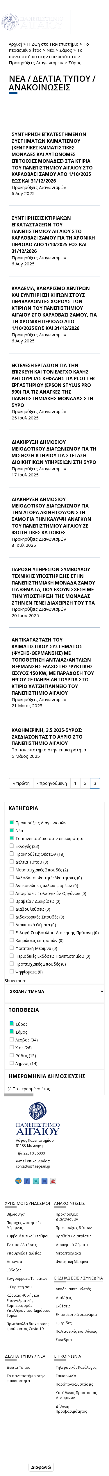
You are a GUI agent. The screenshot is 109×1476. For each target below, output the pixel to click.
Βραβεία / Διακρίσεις (73, 1236)
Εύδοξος (14, 1270)
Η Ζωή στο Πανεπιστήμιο (52, 44)
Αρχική (15, 44)
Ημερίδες (64, 1322)
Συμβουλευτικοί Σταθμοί (28, 1236)
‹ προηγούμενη (52, 783)
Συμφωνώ (15, 1467)
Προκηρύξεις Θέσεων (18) (40, 854)
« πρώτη (21, 783)
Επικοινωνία (66, 1375)
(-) (10, 1088)
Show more (15, 980)
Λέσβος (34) (26, 1040)
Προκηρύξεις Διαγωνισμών (36, 62)
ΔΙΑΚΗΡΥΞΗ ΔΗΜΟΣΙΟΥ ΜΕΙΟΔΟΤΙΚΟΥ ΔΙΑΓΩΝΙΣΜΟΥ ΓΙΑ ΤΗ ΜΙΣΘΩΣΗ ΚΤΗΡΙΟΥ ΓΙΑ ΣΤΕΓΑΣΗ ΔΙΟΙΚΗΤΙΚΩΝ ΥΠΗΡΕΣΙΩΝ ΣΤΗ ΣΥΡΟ (54, 452)
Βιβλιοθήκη (16, 1214)
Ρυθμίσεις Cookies (23, 1455)
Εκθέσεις (63, 1306)
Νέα (50, 50)
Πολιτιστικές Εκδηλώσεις (76, 1331)
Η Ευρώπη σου (19, 1286)
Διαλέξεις (64, 1297)
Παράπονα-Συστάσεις (74, 1384)
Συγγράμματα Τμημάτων (27, 1278)
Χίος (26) (23, 1047)
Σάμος (65, 50)
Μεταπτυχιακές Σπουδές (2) (41, 870)
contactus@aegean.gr (35, 1166)
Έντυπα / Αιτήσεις (22, 1244)
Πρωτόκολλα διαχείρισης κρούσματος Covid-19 (28, 1326)
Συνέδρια (64, 1339)
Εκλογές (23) (27, 846)
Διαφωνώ (41, 1467)
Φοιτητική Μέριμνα (72, 1261)
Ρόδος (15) (25, 1055)
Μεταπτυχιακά (68, 1253)
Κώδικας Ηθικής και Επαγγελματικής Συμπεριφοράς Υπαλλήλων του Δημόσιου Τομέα (29, 1305)
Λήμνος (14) (26, 1063)
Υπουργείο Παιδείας (24, 1253)
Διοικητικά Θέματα (72, 1244)
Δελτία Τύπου (19, 1367)
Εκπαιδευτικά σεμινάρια (76, 1314)
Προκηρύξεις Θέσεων (74, 1227)
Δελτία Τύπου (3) (31, 862)
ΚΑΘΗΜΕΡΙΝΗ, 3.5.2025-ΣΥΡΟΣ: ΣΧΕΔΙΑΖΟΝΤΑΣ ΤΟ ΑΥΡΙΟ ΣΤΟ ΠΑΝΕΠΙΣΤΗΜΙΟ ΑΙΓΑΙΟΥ (47, 737)
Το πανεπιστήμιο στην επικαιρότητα (46, 53)
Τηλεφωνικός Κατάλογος (76, 1367)
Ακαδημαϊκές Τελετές (73, 1288)
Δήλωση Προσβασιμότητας (71, 1409)
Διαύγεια (14, 1261)
